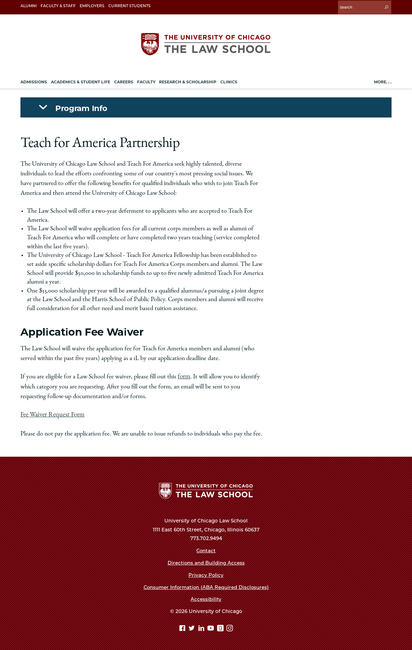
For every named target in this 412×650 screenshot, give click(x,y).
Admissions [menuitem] (33, 81)
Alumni (28, 6)
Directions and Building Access (206, 561)
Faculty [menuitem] (146, 81)
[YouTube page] (211, 627)
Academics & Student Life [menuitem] (80, 81)
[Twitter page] (192, 627)
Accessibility (206, 598)
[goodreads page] (221, 627)
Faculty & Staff (58, 6)
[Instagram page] (229, 627)
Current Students (129, 6)
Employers (92, 6)
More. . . (383, 81)
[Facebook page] (183, 627)
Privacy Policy (206, 573)
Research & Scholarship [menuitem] (187, 81)
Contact (206, 549)
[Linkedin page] (202, 627)
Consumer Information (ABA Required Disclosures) (206, 586)
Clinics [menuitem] (228, 81)
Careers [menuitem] (123, 81)
